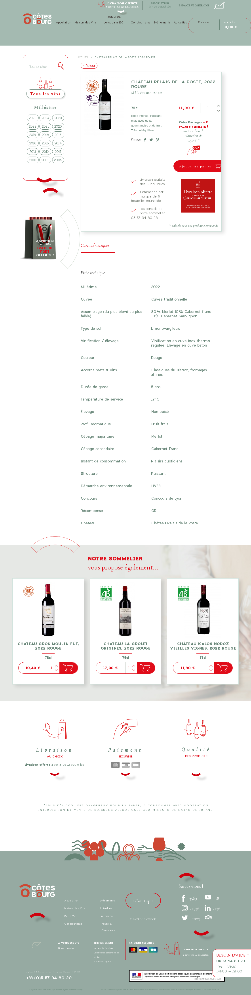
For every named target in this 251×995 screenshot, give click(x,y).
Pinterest (156, 139)
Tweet (150, 139)
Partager (144, 139)
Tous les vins (45, 94)
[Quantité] (207, 108)
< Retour (89, 65)
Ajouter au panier (195, 166)
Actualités (180, 22)
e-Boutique (143, 901)
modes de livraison (103, 948)
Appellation (63, 22)
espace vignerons (194, 5)
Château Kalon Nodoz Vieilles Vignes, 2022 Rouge (203, 645)
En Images (106, 915)
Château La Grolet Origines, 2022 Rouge (125, 645)
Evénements (107, 900)
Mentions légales (102, 961)
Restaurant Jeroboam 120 (114, 19)
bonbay (79, 989)
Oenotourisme (140, 22)
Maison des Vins (85, 22)
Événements (162, 22)
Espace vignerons (143, 919)
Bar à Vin (70, 915)
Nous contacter (66, 948)
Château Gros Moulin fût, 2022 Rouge (48, 645)
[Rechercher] (45, 66)
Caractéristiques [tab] (95, 245)
